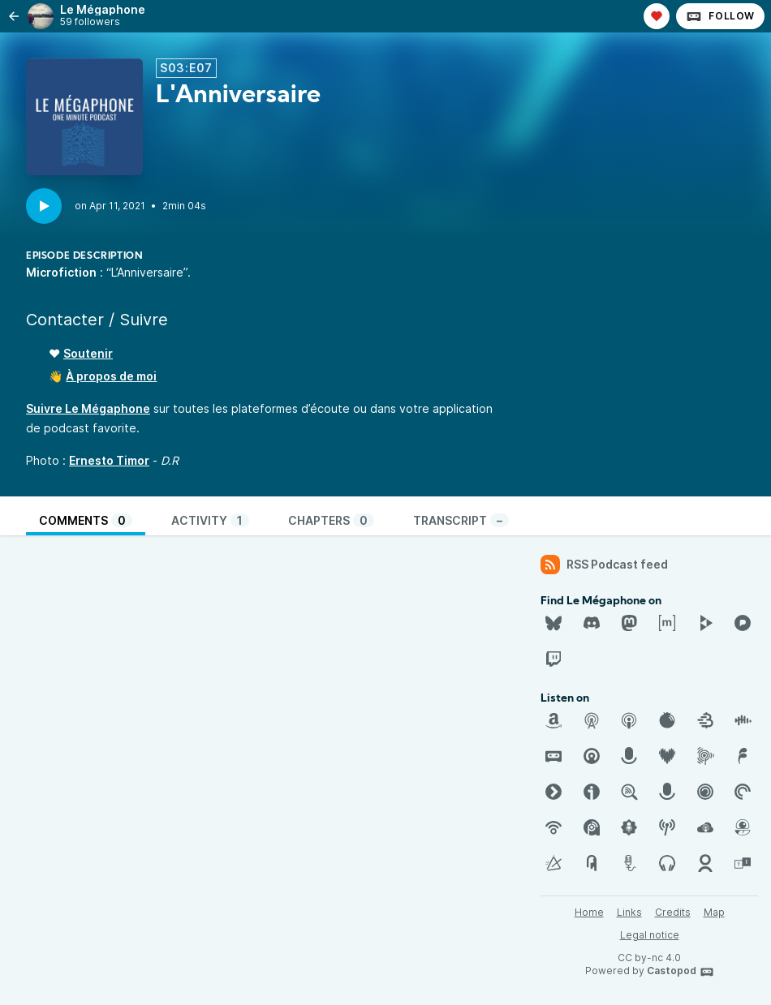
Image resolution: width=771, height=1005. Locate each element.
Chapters (331, 520)
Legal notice (649, 935)
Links (629, 912)
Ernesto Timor (109, 460)
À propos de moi (111, 376)
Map (714, 912)
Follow (720, 16)
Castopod (680, 971)
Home (589, 912)
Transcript (461, 520)
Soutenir (88, 353)
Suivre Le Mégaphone (88, 408)
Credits (673, 912)
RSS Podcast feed (604, 564)
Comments (85, 520)
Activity (210, 520)
